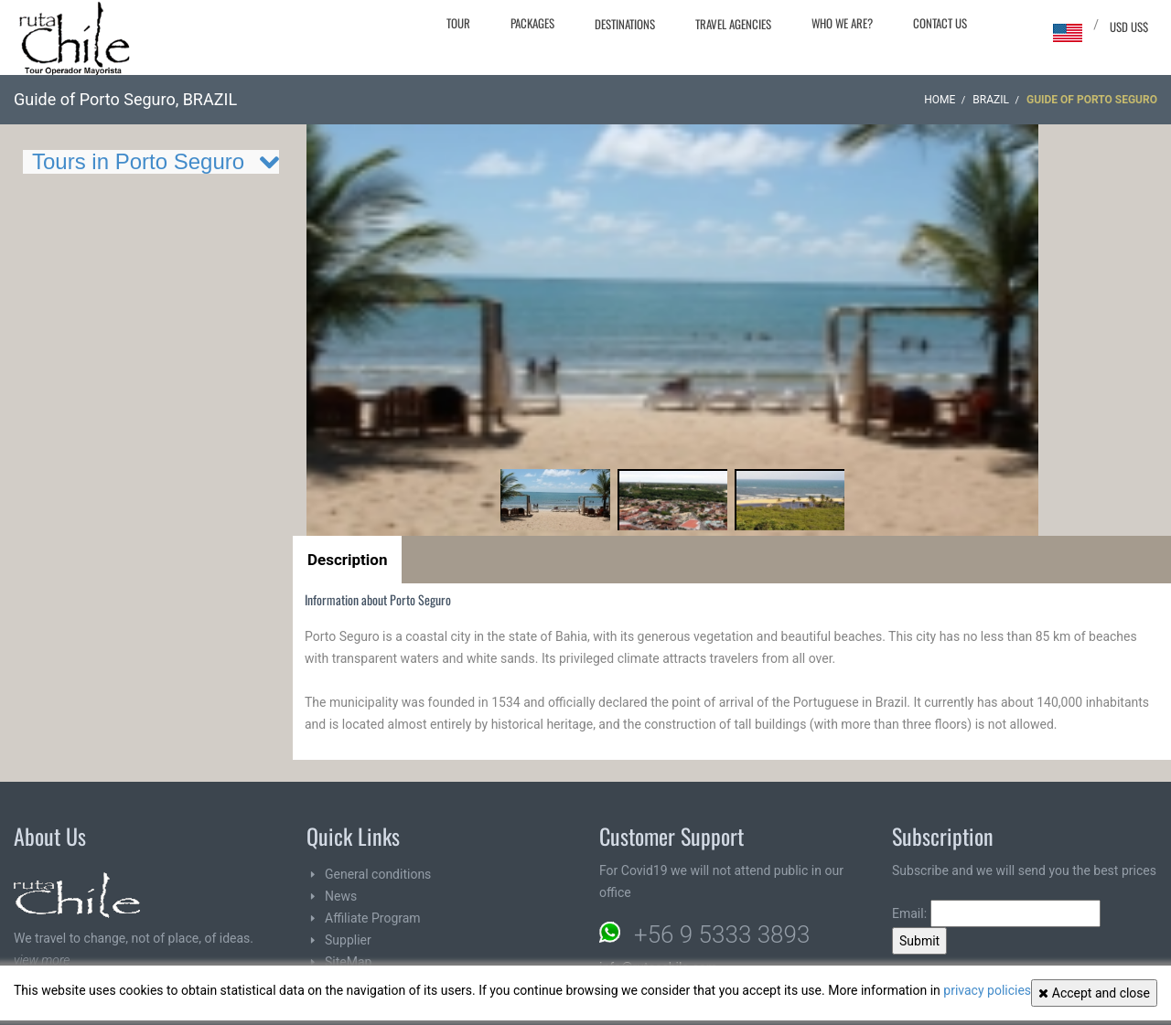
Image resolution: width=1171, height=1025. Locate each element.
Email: (996, 913)
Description (347, 559)
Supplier (348, 940)
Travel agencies (733, 24)
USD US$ (1129, 26)
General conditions (378, 874)
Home (939, 99)
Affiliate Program (373, 918)
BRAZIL (990, 99)
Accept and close (1094, 993)
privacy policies (987, 990)
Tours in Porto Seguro (138, 161)
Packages (532, 23)
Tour (458, 23)
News (341, 896)
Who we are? (842, 23)
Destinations (625, 24)
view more (42, 960)
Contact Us (940, 23)
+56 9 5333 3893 (722, 934)
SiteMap (348, 962)
